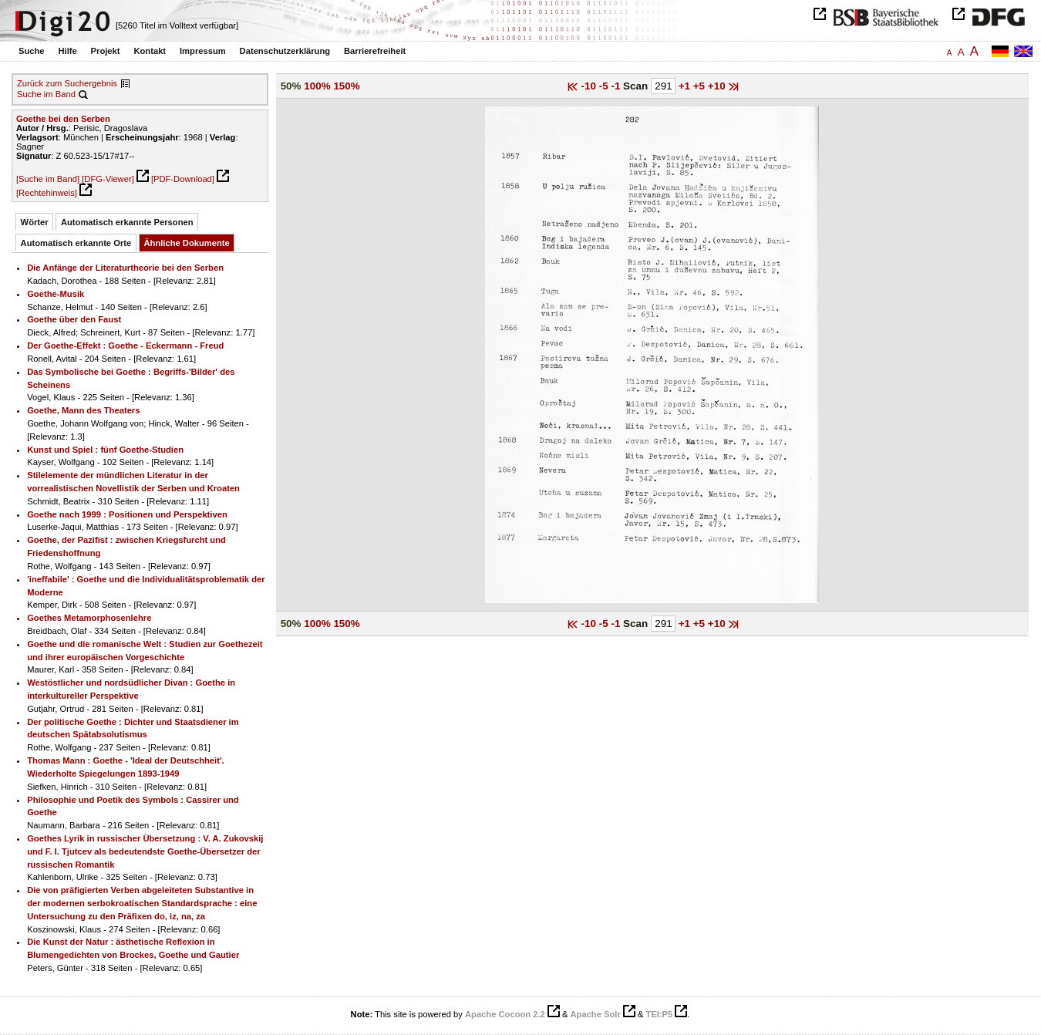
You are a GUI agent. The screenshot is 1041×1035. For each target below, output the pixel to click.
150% (346, 86)
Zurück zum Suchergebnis (67, 83)
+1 (686, 86)
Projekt (105, 51)
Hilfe (67, 51)
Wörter (35, 222)
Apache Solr (596, 1014)
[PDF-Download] (182, 179)
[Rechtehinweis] (46, 192)
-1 (617, 86)
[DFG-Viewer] (108, 179)
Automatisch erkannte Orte (76, 243)
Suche (32, 51)
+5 (700, 86)
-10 (590, 86)
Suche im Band (46, 94)
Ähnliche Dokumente (187, 243)
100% (317, 86)
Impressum (203, 51)
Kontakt (149, 51)
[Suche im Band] (47, 179)
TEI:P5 (658, 1014)
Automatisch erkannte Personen (127, 222)
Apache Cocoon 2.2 (505, 1014)
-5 (605, 86)
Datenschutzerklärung (285, 51)
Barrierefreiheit (375, 51)
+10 (718, 86)
